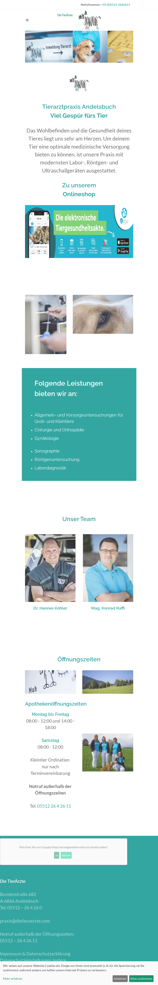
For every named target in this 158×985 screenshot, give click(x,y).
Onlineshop (79, 194)
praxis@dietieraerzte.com (25, 920)
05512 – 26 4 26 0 (25, 907)
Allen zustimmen (141, 978)
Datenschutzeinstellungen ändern (33, 960)
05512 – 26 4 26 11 (18, 940)
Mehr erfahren (12, 978)
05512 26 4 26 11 (54, 805)
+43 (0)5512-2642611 (115, 4)
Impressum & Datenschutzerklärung (35, 953)
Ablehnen (120, 978)
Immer (66, 855)
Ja (56, 855)
